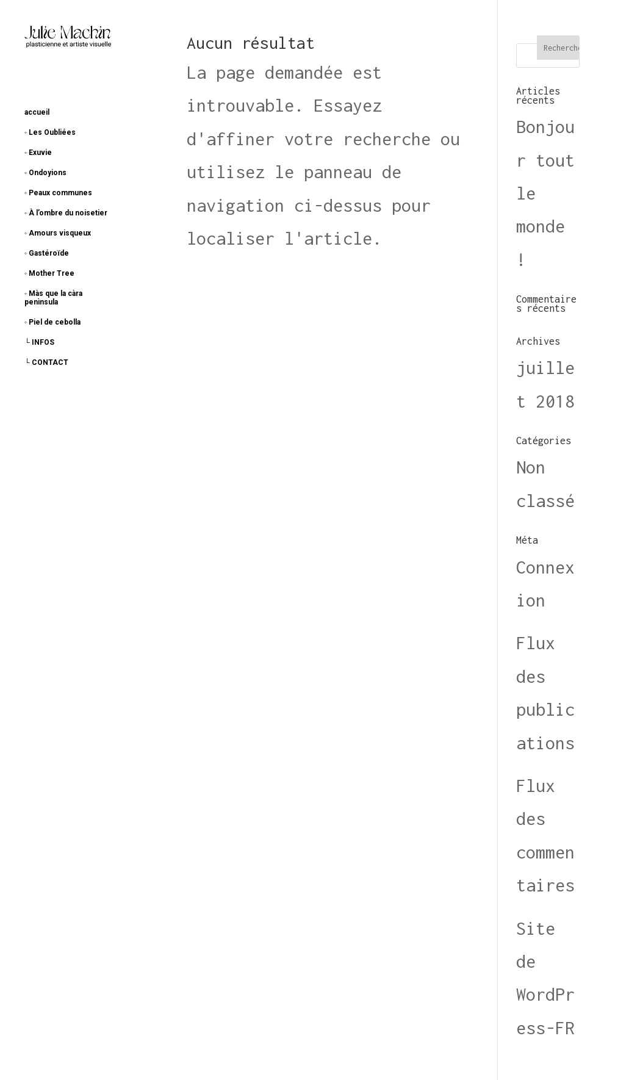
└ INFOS (39, 342)
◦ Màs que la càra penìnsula (53, 297)
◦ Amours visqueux (57, 233)
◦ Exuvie (38, 152)
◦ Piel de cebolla (52, 322)
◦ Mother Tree (49, 273)
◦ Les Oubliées (50, 132)
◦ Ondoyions (45, 172)
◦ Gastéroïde (46, 253)
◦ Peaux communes (58, 193)
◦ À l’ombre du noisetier (65, 213)
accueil (36, 112)
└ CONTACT (46, 362)
